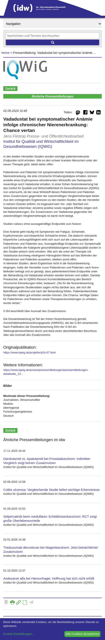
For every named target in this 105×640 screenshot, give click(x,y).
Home (5, 53)
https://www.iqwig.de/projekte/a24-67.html (29, 352)
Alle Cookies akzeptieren (82, 634)
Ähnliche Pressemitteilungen (52, 96)
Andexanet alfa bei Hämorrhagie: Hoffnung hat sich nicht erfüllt (48, 578)
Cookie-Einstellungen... (18, 633)
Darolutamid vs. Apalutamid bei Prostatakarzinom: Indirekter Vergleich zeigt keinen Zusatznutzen (46, 461)
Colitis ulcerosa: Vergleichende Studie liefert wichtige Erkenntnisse (51, 490)
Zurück (10, 88)
